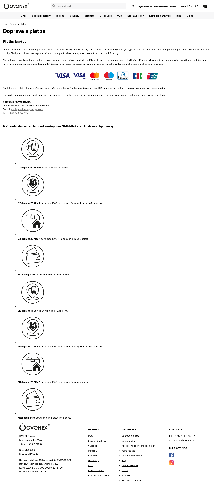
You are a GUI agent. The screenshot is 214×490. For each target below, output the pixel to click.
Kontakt (126, 475)
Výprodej (93, 445)
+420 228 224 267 (18, 113)
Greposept (93, 460)
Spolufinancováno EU (133, 455)
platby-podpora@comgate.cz (27, 109)
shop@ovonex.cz (185, 440)
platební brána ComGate (50, 49)
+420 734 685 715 (184, 436)
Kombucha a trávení (98, 475)
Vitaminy (92, 455)
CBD (90, 465)
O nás (125, 470)
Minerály (92, 450)
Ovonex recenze (130, 465)
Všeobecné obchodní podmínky (138, 445)
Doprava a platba (130, 435)
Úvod (91, 435)
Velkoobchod (128, 450)
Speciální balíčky (97, 440)
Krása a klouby (96, 470)
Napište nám (128, 440)
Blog (124, 460)
